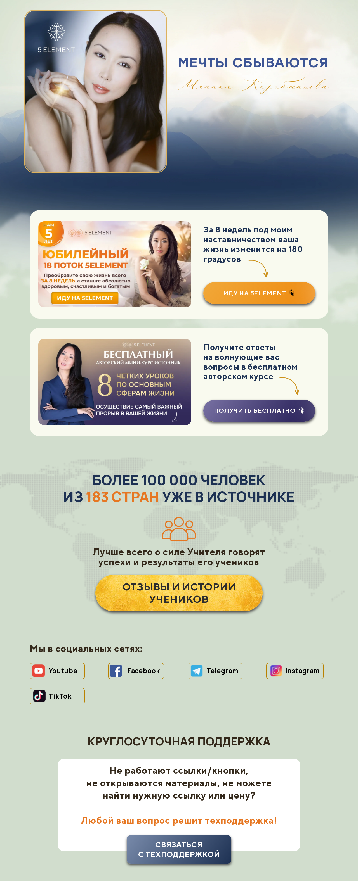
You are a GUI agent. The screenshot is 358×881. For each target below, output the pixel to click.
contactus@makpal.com (179, 854)
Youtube (63, 630)
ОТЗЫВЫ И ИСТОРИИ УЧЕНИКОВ (179, 552)
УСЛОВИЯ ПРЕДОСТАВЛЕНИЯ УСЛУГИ (275, 854)
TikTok (60, 655)
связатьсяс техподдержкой (179, 809)
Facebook (143, 630)
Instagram (302, 630)
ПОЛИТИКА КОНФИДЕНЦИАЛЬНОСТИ (83, 854)
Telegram (222, 630)
